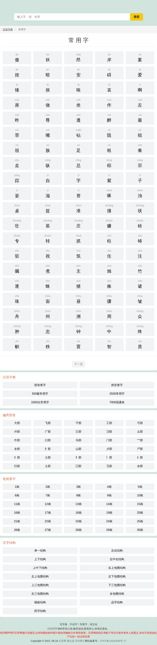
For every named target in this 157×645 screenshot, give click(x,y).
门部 (109, 440)
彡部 (109, 448)
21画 (17, 521)
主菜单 (152, 5)
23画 (78, 521)
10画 (140, 495)
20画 (140, 512)
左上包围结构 (40, 576)
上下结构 (40, 559)
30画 (140, 529)
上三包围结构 (40, 585)
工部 (109, 422)
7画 (47, 495)
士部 (48, 457)
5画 (140, 486)
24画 (109, 521)
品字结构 (117, 602)
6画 (17, 495)
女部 (17, 448)
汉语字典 (8, 29)
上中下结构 (40, 567)
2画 (47, 486)
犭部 (48, 448)
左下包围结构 (117, 576)
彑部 (140, 431)
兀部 (109, 466)
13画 (78, 504)
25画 (140, 521)
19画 (109, 512)
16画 (17, 512)
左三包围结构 (40, 593)
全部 (140, 466)
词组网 (51, 628)
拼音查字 (117, 385)
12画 (48, 504)
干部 (78, 422)
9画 (109, 495)
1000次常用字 (40, 402)
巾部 (17, 440)
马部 (78, 440)
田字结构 (40, 610)
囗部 (78, 466)
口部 (48, 440)
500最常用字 (40, 393)
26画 (17, 529)
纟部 (140, 457)
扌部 (78, 457)
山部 (78, 448)
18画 (78, 512)
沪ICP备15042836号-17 (113, 640)
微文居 (70, 640)
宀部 (140, 440)
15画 (140, 504)
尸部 (140, 448)
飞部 (48, 422)
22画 (48, 521)
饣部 (17, 457)
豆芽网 (62, 640)
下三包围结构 (117, 585)
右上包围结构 (117, 567)
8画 (78, 495)
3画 (78, 486)
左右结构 (117, 550)
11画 (17, 504)
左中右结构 (117, 559)
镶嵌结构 (40, 602)
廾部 (17, 431)
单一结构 (40, 550)
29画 (109, 529)
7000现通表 (116, 402)
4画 (109, 486)
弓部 (140, 422)
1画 (17, 486)
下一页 (78, 364)
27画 (48, 529)
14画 (109, 504)
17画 (48, 512)
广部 (48, 431)
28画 (78, 529)
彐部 (109, 431)
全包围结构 (117, 593)
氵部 (109, 457)
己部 (78, 431)
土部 (48, 466)
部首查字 (40, 385)
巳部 (17, 466)
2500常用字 (116, 393)
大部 (17, 422)
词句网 (79, 640)
